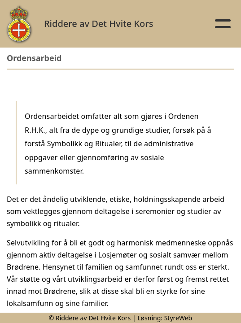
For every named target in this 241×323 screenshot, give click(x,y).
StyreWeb (178, 318)
